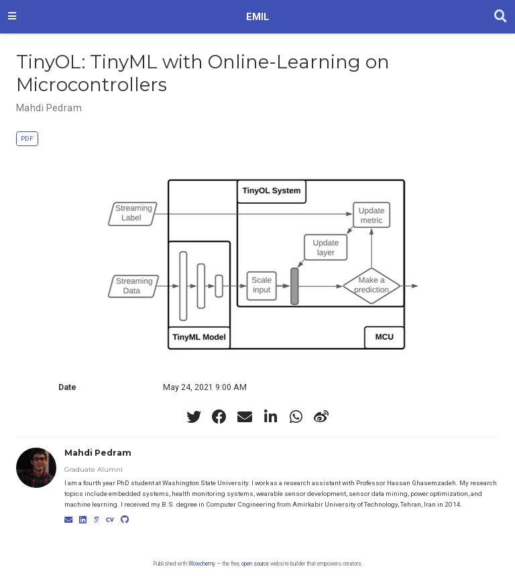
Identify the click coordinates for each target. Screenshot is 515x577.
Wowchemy (201, 563)
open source (255, 563)
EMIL (258, 17)
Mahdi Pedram (49, 108)
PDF (27, 138)
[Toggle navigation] (12, 16)
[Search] (500, 17)
